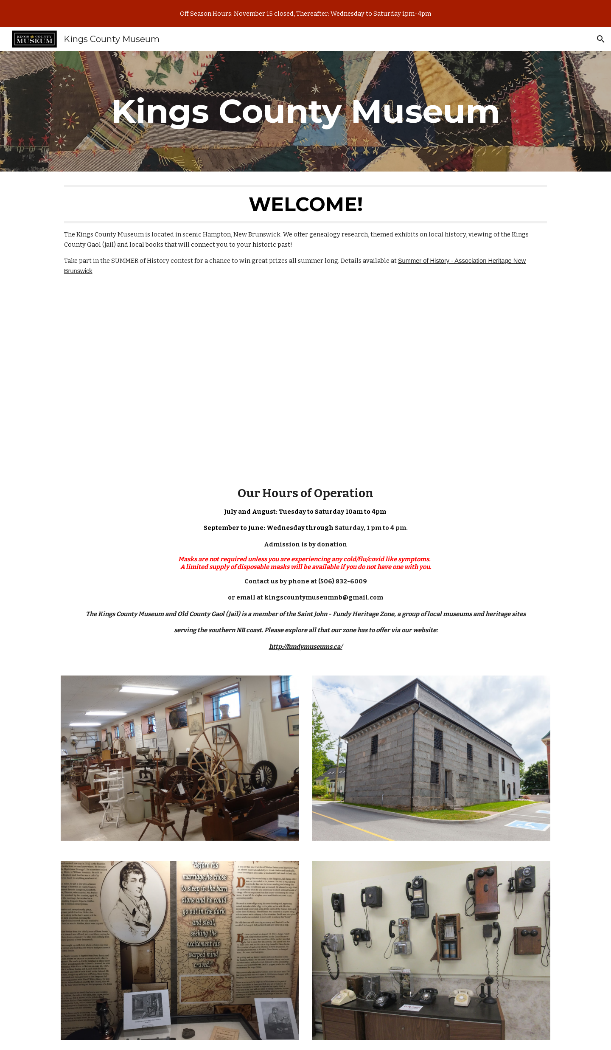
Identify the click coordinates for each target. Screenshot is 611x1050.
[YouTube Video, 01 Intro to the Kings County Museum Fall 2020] (305, 381)
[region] (305, 13)
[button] (601, 39)
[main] (305, 111)
